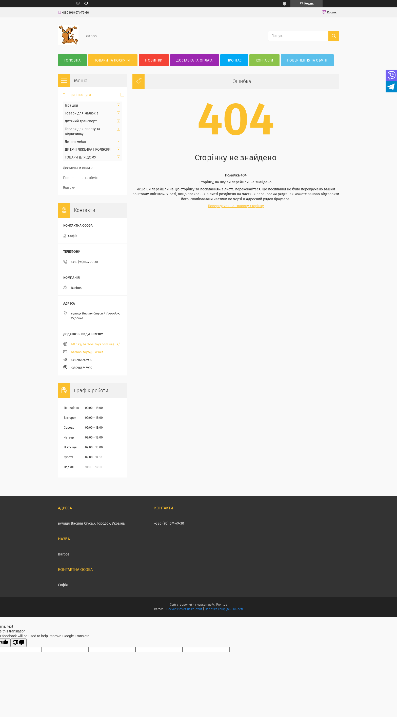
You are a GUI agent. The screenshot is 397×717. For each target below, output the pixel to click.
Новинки (154, 60)
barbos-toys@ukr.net (87, 352)
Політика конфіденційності (224, 609)
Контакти (264, 60)
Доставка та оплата (194, 60)
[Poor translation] (18, 643)
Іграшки (71, 105)
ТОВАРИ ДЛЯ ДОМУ (80, 157)
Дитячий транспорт (81, 121)
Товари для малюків (81, 113)
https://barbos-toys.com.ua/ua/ (95, 344)
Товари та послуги (112, 60)
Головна (72, 60)
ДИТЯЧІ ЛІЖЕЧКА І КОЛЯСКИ (88, 149)
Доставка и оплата (78, 168)
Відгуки (69, 188)
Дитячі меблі (75, 142)
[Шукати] (333, 36)
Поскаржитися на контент (184, 609)
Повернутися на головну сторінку (236, 206)
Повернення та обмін (307, 60)
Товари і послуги (77, 95)
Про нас (234, 60)
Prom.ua (221, 604)
